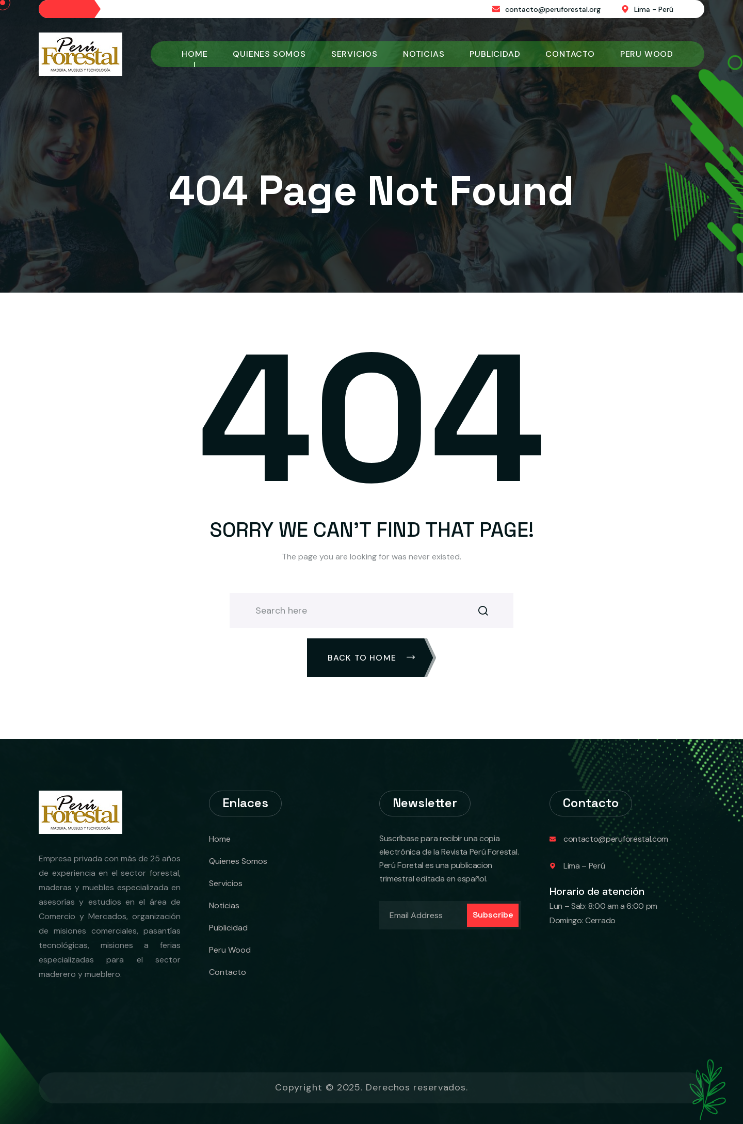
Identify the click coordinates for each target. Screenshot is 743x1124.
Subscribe (493, 914)
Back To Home (372, 657)
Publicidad (495, 54)
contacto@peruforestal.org (553, 9)
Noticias (423, 54)
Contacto (569, 54)
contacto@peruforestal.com (615, 838)
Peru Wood (646, 54)
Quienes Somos (269, 54)
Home (194, 54)
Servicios (354, 54)
